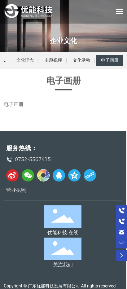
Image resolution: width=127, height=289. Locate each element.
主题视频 (53, 60)
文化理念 (25, 60)
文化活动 (81, 60)
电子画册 (109, 60)
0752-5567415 (33, 159)
